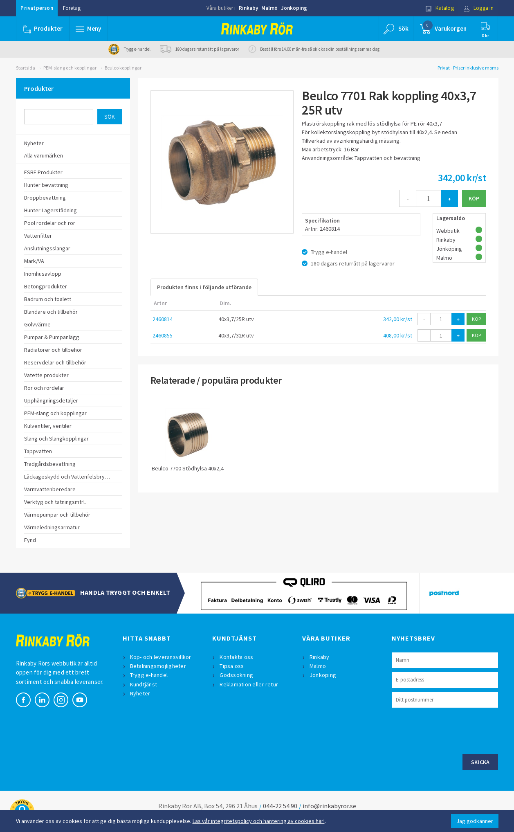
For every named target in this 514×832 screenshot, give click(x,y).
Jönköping (294, 7)
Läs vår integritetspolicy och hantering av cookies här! (259, 821)
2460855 (163, 335)
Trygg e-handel (149, 675)
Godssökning (236, 675)
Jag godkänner (474, 821)
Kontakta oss (236, 657)
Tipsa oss (232, 666)
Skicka (480, 762)
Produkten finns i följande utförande (204, 287)
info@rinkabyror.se (329, 806)
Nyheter (140, 693)
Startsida (25, 68)
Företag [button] (72, 7)
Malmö (269, 7)
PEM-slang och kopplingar (70, 68)
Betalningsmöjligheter (158, 666)
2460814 (163, 319)
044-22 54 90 (280, 806)
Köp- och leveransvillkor (160, 657)
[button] (89, 28)
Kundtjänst (143, 684)
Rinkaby (248, 7)
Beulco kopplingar (123, 68)
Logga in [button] (478, 7)
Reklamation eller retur (249, 684)
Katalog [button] (439, 7)
